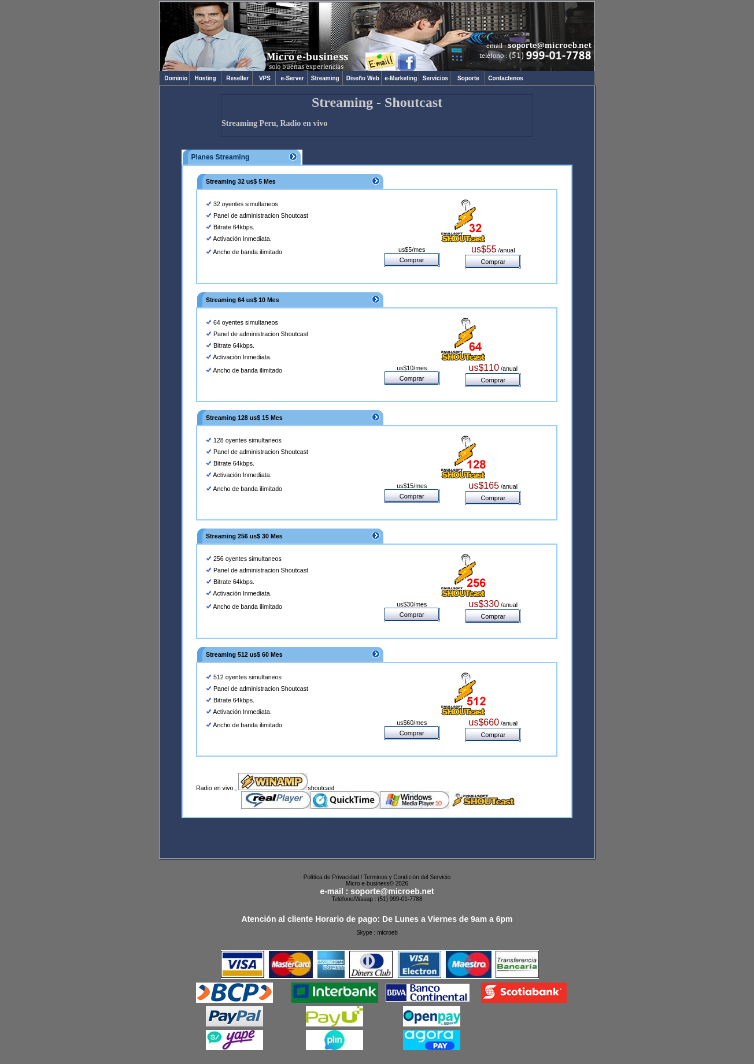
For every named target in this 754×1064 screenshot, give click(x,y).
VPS (264, 78)
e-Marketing (400, 78)
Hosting (205, 78)
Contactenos (505, 78)
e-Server (291, 78)
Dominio (174, 78)
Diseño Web (361, 78)
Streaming (325, 78)
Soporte (468, 78)
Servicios (434, 78)
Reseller (236, 78)
